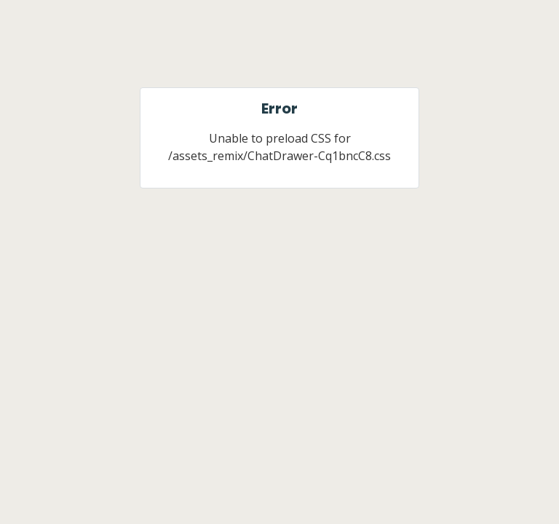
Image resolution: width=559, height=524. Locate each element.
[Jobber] (279, 52)
